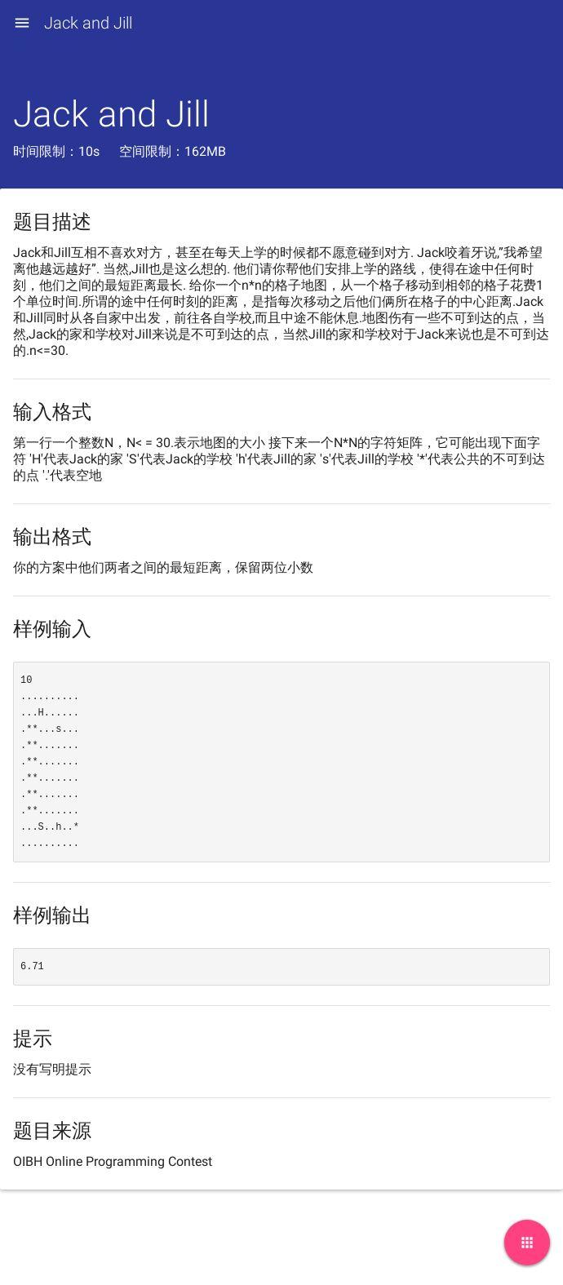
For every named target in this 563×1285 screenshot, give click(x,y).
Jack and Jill (88, 23)
